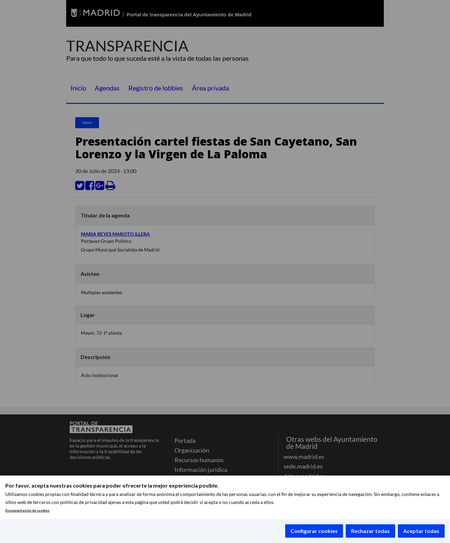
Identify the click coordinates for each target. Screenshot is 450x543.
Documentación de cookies (27, 510)
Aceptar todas (421, 531)
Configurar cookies (314, 531)
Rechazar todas (370, 531)
